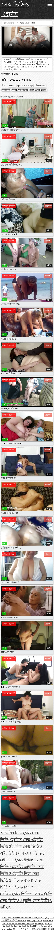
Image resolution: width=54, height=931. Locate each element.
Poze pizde (31, 917)
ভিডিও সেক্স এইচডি (38, 90)
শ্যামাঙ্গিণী (6, 90)
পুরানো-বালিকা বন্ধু (25, 85)
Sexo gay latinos (34, 920)
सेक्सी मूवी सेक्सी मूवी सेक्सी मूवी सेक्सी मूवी (18, 926)
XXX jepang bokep (45, 929)
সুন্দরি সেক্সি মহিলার (20, 90)
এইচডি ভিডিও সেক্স (24, 893)
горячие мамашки (16, 917)
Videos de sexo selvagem (25, 923)
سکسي (3, 917)
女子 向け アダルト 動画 (24, 929)
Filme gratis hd (45, 923)
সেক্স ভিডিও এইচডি (15, 9)
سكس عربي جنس (45, 917)
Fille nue (22, 920)
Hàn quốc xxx (40, 926)
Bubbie (12, 85)
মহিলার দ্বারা (40, 85)
